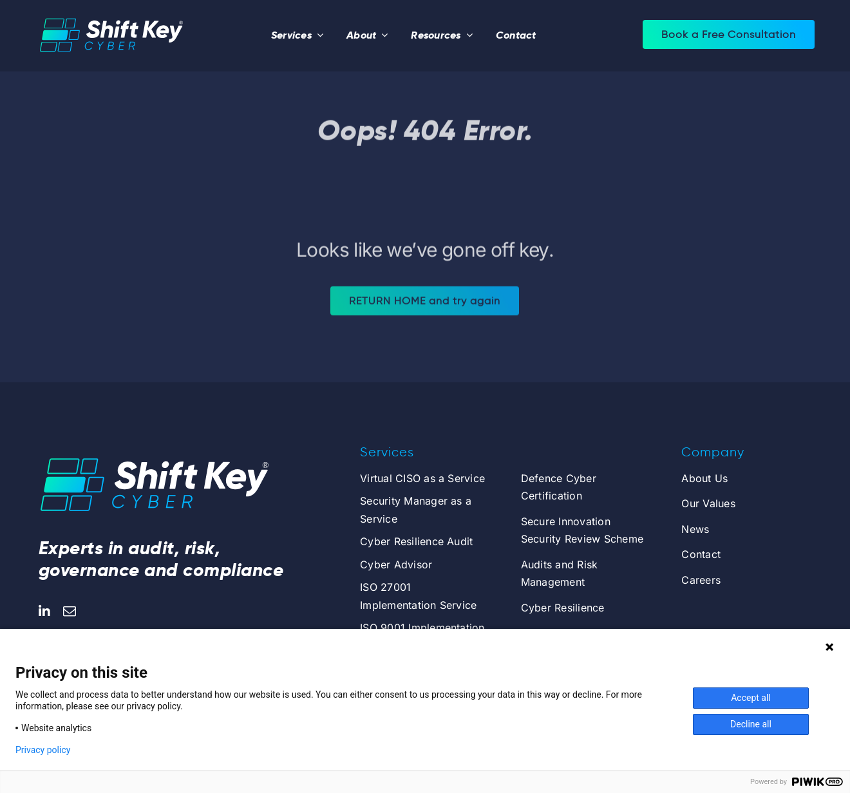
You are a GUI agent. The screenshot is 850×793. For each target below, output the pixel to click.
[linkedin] (44, 611)
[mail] (69, 611)
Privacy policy (42, 750)
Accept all (751, 698)
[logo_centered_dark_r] (111, 16)
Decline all (750, 724)
